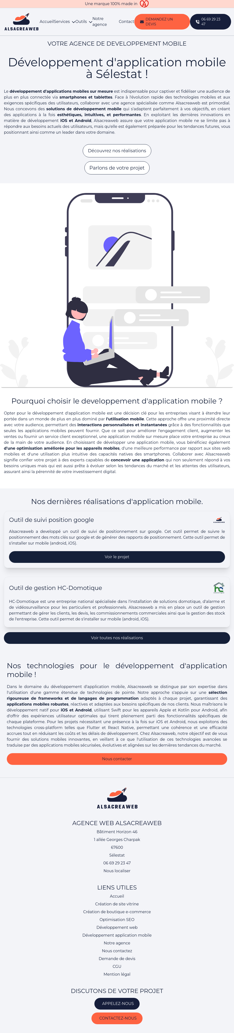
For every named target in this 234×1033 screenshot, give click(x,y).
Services (64, 21)
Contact (126, 21)
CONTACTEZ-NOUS (116, 1018)
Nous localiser (116, 871)
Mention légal (117, 974)
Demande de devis (117, 958)
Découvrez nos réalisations (117, 150)
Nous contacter (117, 776)
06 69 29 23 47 (117, 863)
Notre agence (99, 21)
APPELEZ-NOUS (117, 1003)
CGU (117, 966)
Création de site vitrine (117, 904)
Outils (83, 21)
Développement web (116, 927)
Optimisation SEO (116, 919)
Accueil (47, 21)
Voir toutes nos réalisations (117, 655)
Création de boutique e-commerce (117, 912)
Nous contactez (117, 951)
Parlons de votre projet (117, 168)
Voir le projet (117, 574)
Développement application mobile (117, 935)
